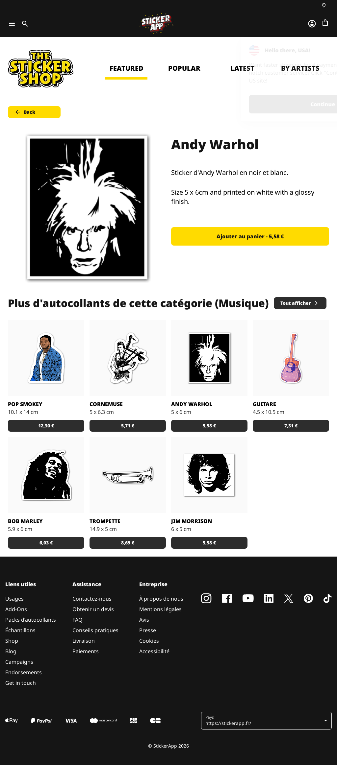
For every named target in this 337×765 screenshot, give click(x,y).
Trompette (105, 521)
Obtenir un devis (93, 609)
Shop (11, 640)
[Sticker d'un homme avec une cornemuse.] (128, 358)
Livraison (83, 640)
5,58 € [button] (209, 425)
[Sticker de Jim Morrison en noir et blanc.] (209, 475)
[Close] (317, 50)
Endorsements (23, 672)
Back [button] (24, 112)
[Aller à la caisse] (325, 23)
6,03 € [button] (46, 542)
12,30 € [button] (46, 425)
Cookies (149, 640)
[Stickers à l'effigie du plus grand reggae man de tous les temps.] (46, 475)
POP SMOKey (25, 404)
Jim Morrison (191, 521)
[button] (264, 721)
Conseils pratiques (95, 630)
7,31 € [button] (291, 425)
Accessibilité (154, 651)
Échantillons (20, 630)
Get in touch (20, 682)
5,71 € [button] (127, 425)
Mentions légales (160, 609)
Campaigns (19, 661)
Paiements (85, 651)
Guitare (264, 404)
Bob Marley (25, 521)
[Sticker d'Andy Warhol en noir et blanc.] (209, 358)
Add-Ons (16, 609)
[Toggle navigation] (12, 24)
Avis (144, 619)
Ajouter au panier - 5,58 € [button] (250, 236)
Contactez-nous (92, 598)
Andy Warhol (191, 404)
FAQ (77, 619)
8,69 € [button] (127, 542)
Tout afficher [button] (299, 303)
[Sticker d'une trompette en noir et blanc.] (128, 475)
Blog (10, 651)
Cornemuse (106, 404)
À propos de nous (161, 598)
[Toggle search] (24, 24)
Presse (147, 630)
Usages (14, 598)
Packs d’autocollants (30, 619)
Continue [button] (248, 104)
